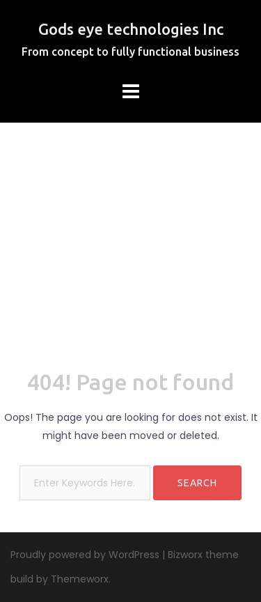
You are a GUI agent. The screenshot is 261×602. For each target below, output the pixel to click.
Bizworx (185, 555)
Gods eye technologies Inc (130, 29)
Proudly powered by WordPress (84, 555)
